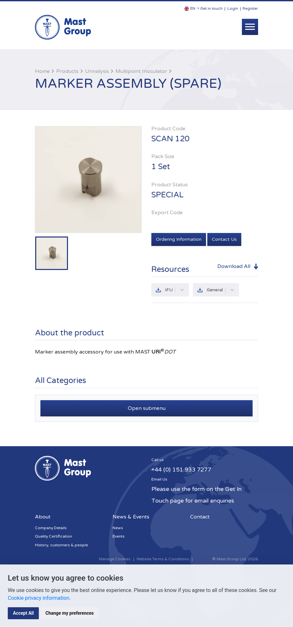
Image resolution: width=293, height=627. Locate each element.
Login (232, 8)
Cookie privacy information (38, 598)
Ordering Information (178, 239)
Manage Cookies (114, 559)
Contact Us (224, 239)
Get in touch (211, 8)
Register (250, 8)
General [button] (220, 290)
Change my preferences (69, 613)
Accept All (23, 613)
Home (42, 71)
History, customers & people (61, 545)
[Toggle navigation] (250, 27)
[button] (191, 8)
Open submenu (147, 408)
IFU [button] (174, 290)
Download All (233, 266)
